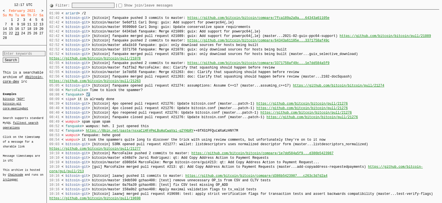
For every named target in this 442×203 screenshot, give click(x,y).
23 (17, 33)
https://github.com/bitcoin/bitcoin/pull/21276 (302, 103)
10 (23, 24)
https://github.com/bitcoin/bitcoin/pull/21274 (338, 85)
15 (11, 29)
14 (5, 29)
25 (29, 33)
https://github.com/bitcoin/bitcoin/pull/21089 (385, 36)
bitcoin (9, 99)
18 (29, 29)
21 (5, 33)
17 (23, 29)
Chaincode (15, 171)
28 (5, 38)
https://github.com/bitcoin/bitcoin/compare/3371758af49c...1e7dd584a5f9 (258, 63)
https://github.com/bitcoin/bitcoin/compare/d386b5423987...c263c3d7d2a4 (256, 175)
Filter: (64, 5)
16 (17, 29)
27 (41, 33)
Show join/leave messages (158, 5)
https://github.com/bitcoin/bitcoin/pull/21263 (95, 81)
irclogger (10, 176)
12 (35, 24)
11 (29, 24)
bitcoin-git (12, 104)
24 (23, 33)
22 (11, 33)
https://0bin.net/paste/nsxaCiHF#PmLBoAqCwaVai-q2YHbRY (140, 130)
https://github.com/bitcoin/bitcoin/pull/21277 (95, 148)
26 (35, 33)
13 (41, 24)
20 (41, 29)
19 (35, 29)
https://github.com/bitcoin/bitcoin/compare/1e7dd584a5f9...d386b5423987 (262, 153)
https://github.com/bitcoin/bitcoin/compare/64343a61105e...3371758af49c (258, 40)
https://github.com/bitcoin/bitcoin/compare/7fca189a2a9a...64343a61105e (258, 18)
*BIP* (20, 99)
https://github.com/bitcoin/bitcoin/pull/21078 (95, 58)
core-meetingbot (15, 108)
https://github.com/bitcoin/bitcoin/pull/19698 (95, 198)
